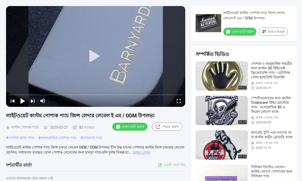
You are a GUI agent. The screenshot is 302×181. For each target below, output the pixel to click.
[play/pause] (23, 101)
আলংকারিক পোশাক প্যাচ (59, 138)
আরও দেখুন (141, 152)
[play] (95, 56)
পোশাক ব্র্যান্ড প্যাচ (21, 138)
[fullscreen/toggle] (179, 101)
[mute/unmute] (43, 101)
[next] (33, 101)
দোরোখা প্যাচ (92, 138)
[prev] (13, 101)
